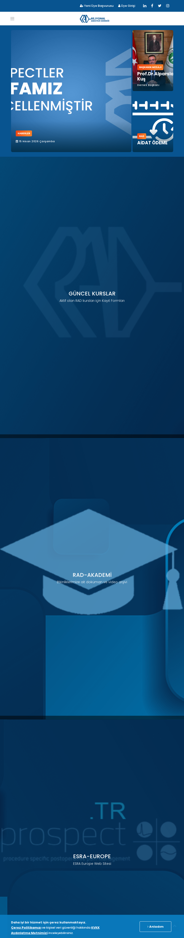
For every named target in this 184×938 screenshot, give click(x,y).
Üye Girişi (126, 6)
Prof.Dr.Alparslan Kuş (156, 76)
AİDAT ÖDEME (152, 143)
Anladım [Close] (155, 926)
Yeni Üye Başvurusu (97, 6)
